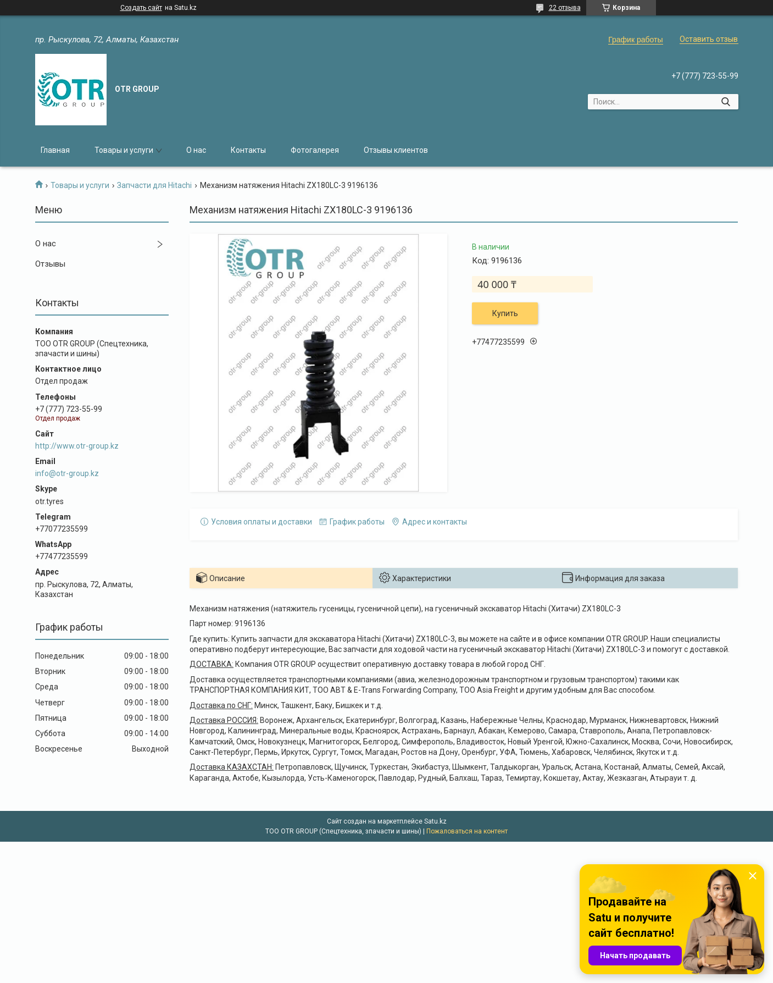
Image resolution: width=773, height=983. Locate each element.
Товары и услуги (123, 150)
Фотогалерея (315, 150)
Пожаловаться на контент (467, 831)
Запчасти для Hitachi (154, 185)
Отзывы (50, 264)
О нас (196, 150)
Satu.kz (435, 821)
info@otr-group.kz (67, 473)
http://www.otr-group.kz (77, 445)
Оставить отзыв (709, 39)
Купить (505, 313)
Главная (55, 150)
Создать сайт (141, 8)
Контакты (248, 150)
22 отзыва (565, 8)
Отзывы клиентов (396, 150)
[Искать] (726, 101)
